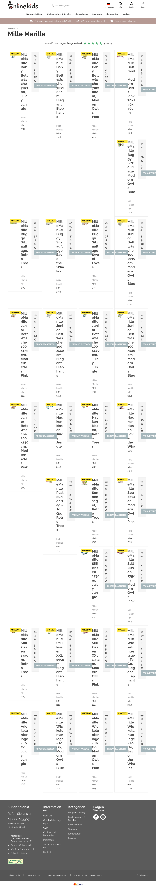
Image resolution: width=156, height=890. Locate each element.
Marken (126, 14)
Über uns (47, 815)
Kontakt (47, 852)
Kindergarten (112, 14)
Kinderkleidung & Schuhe (59, 14)
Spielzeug (97, 14)
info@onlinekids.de (17, 827)
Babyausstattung (34, 14)
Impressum (48, 840)
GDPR (46, 828)
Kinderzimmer (81, 14)
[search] (72, 5)
